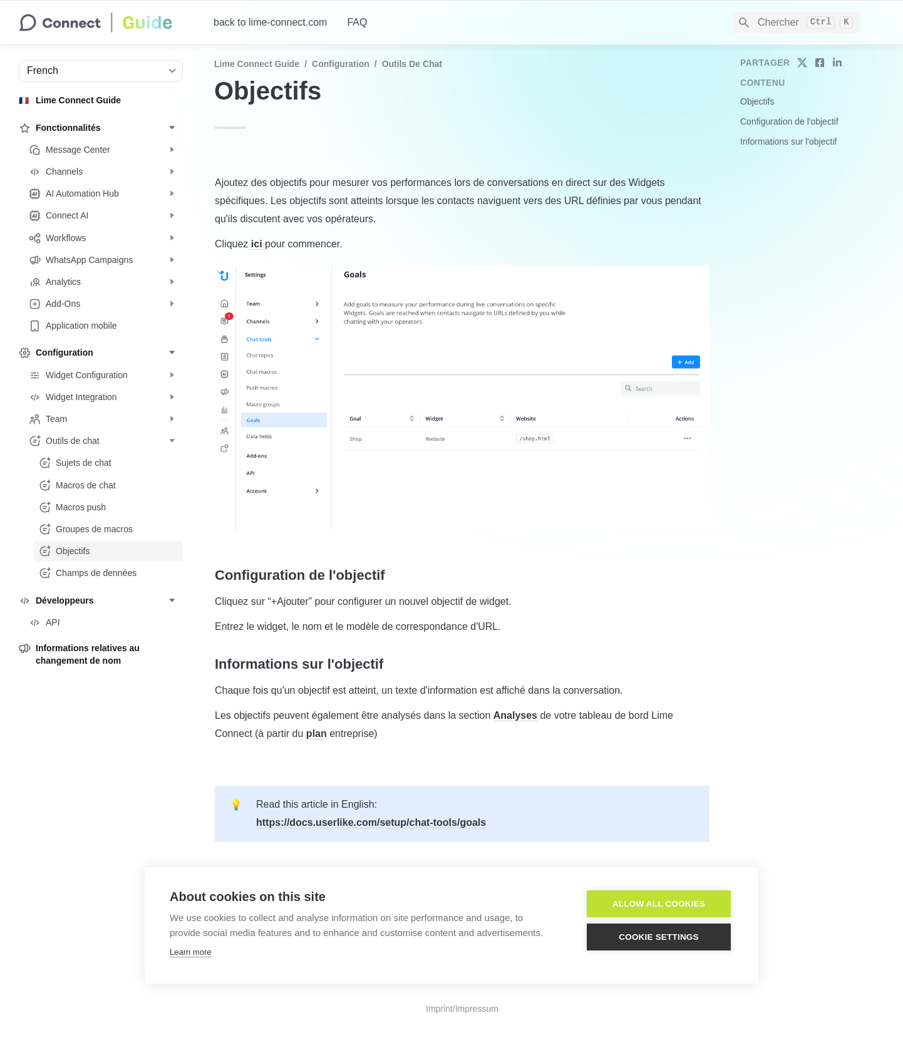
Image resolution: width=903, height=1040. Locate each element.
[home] (106, 23)
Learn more (190, 952)
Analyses (515, 715)
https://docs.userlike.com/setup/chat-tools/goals (371, 822)
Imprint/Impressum (462, 1009)
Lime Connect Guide (256, 64)
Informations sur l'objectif (788, 141)
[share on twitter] (802, 63)
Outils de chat (412, 64)
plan (316, 733)
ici (256, 244)
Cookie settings (659, 937)
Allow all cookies (658, 904)
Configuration (340, 64)
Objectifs (757, 101)
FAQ (357, 22)
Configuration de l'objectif (789, 121)
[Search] (796, 22)
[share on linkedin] (837, 63)
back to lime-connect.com (270, 22)
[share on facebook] (820, 63)
